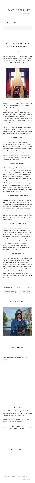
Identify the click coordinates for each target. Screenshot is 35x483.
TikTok (23, 185)
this (8, 176)
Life (17, 38)
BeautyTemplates (21, 476)
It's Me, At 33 (10, 332)
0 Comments (8, 287)
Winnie (23, 419)
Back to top (27, 479)
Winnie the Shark (15, 183)
